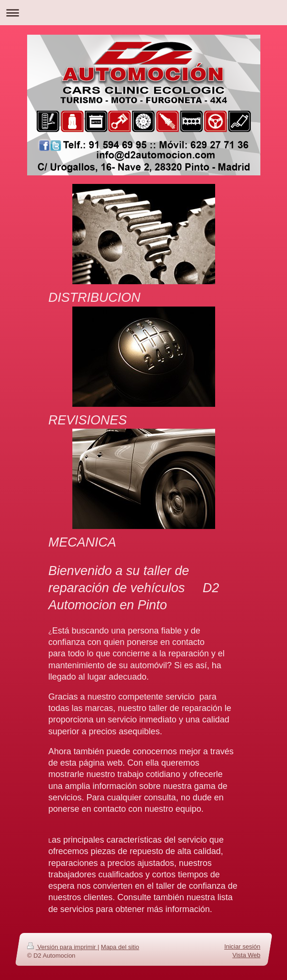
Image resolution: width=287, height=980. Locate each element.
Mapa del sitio (120, 947)
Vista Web (246, 955)
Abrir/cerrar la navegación (143, 12)
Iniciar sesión (242, 946)
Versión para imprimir (62, 947)
